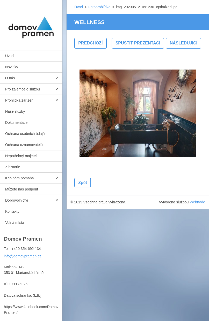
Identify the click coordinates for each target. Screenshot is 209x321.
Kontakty (12, 211)
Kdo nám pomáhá (19, 178)
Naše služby (15, 111)
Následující (183, 43)
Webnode (197, 202)
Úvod (9, 56)
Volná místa (14, 222)
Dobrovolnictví (16, 200)
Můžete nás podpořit (21, 189)
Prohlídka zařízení (19, 100)
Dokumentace (16, 122)
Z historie (12, 167)
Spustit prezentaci (138, 43)
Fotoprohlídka (99, 7)
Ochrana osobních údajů (25, 134)
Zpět (82, 182)
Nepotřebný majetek (21, 156)
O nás (10, 78)
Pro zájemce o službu (22, 89)
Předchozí (90, 43)
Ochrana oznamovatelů (24, 145)
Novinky (11, 67)
